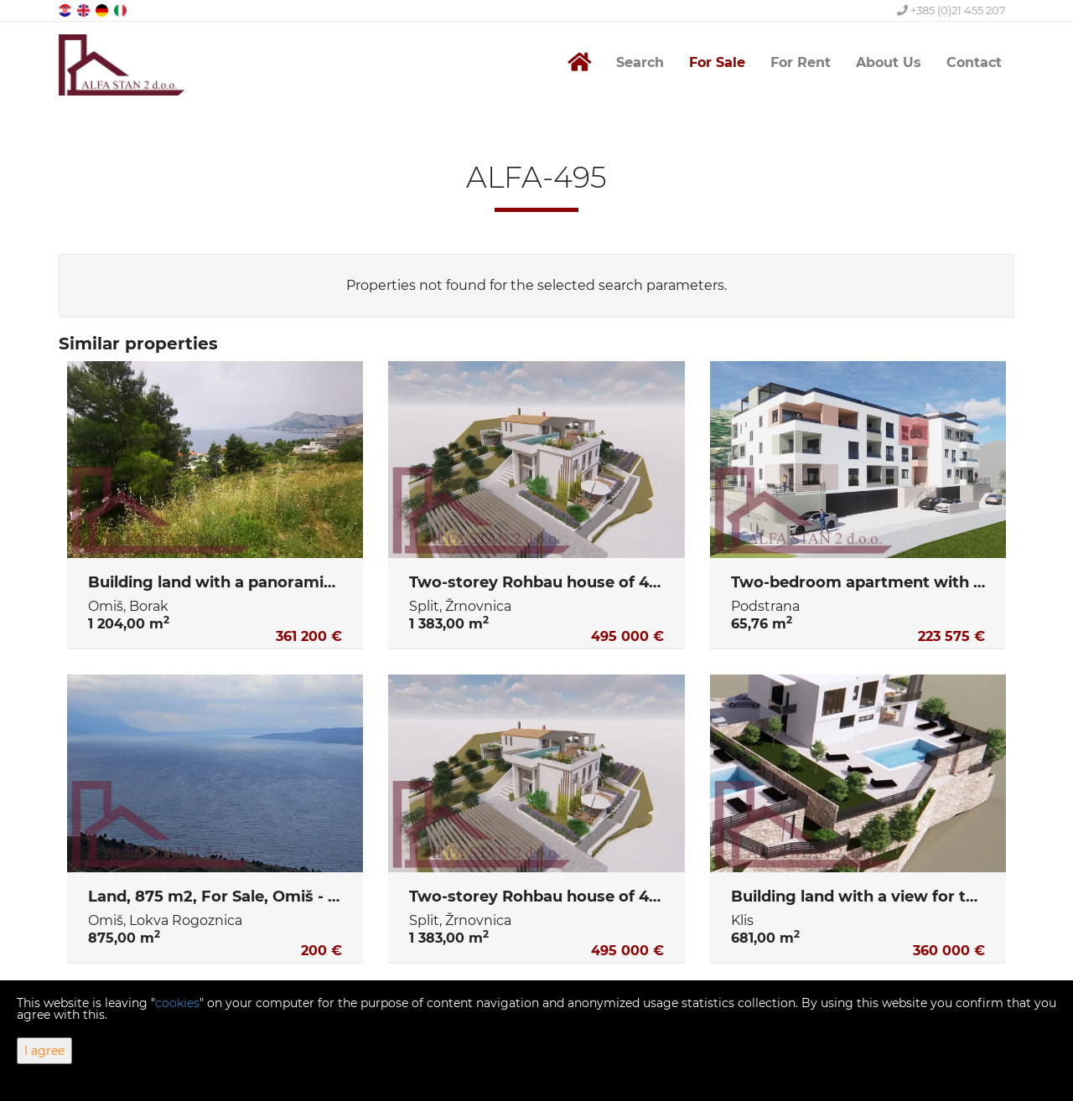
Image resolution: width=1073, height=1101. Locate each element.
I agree (44, 1050)
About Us (888, 62)
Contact (974, 62)
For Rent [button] (800, 62)
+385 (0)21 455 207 (951, 10)
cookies (177, 1003)
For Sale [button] (717, 62)
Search (640, 62)
